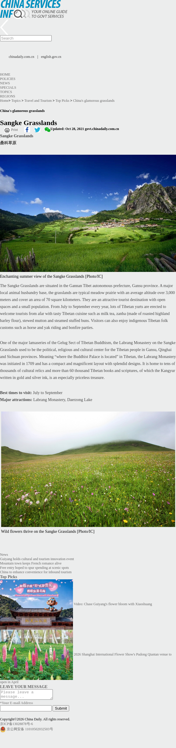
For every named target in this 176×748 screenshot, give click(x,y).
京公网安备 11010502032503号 (30, 731)
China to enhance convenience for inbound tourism (36, 572)
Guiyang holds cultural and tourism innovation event (37, 559)
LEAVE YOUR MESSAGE (24, 686)
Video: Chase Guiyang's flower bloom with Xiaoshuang (113, 604)
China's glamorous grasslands (93, 101)
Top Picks (62, 101)
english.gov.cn (51, 57)
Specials (8, 88)
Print (14, 130)
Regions (7, 96)
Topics (6, 92)
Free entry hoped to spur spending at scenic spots (34, 568)
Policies (7, 79)
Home (5, 74)
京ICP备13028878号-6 (16, 726)
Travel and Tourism (38, 101)
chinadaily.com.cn (21, 57)
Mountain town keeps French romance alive (31, 563)
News (5, 83)
